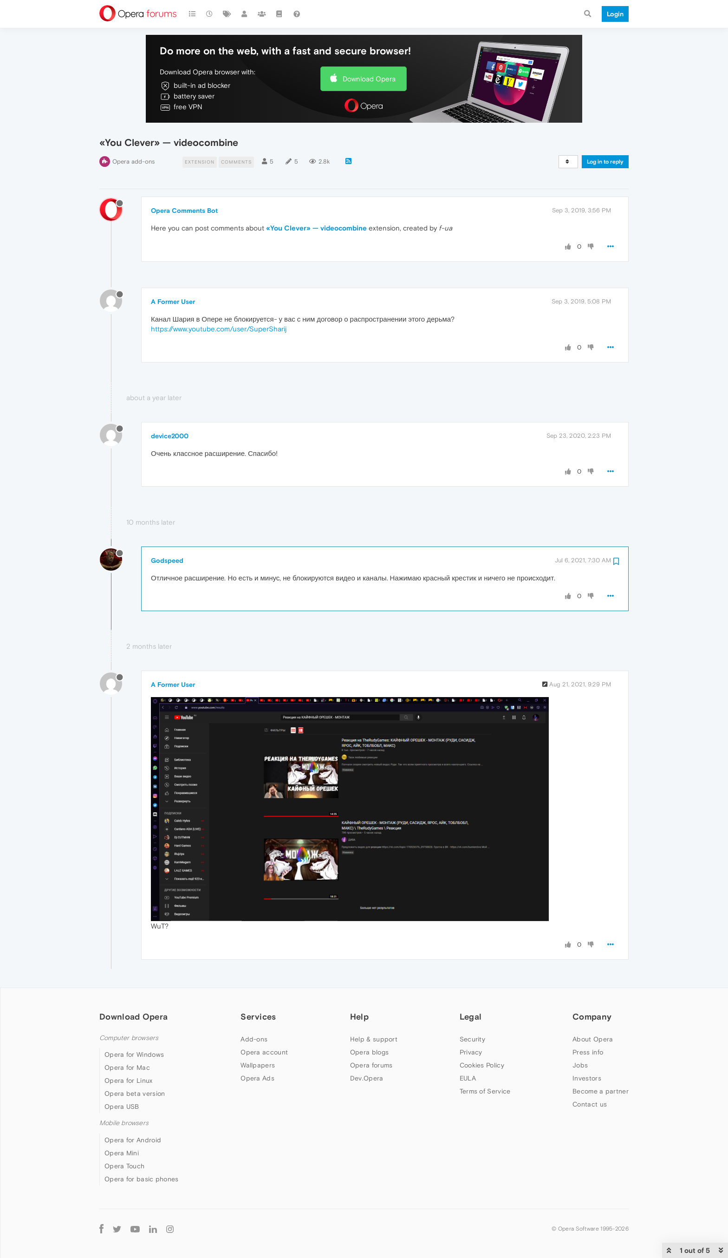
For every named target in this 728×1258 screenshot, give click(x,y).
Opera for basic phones (141, 1179)
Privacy (471, 1052)
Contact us (589, 1104)
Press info (587, 1052)
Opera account (264, 1052)
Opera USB (121, 1106)
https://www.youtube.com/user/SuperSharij (218, 329)
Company (591, 1016)
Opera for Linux (128, 1080)
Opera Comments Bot (184, 210)
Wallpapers (257, 1065)
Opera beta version (134, 1093)
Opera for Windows (134, 1054)
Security (472, 1039)
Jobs (580, 1065)
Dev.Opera (367, 1078)
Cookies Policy (482, 1065)
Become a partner (600, 1091)
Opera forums (371, 1065)
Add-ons (253, 1039)
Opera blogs (369, 1052)
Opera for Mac (127, 1067)
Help (359, 1016)
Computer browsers (128, 1038)
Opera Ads (257, 1078)
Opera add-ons (133, 161)
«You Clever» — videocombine (316, 228)
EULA (468, 1078)
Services (258, 1016)
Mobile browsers (124, 1123)
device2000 (169, 436)
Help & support (373, 1039)
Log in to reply (605, 161)
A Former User (173, 301)
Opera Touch (124, 1166)
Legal (471, 1016)
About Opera (592, 1039)
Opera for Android (132, 1140)
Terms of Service (485, 1091)
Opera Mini (121, 1153)
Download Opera (369, 79)
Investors (586, 1078)
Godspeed (167, 560)
